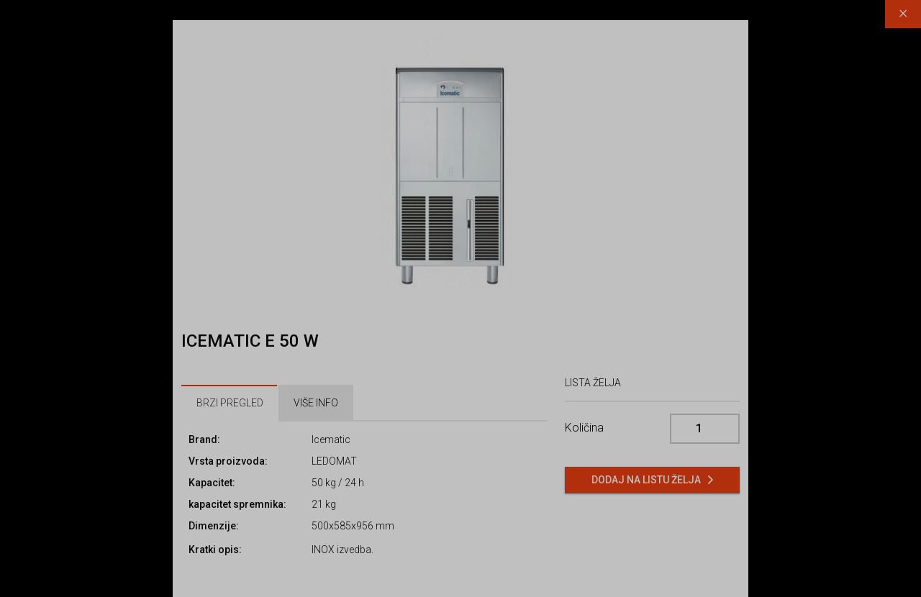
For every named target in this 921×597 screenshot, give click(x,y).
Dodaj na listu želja (646, 480)
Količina (584, 427)
